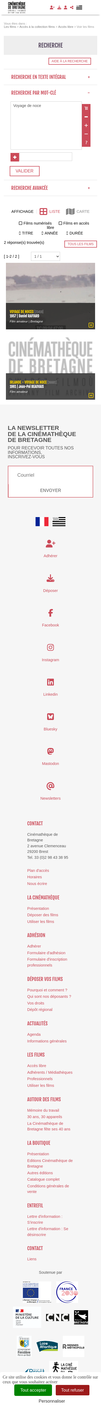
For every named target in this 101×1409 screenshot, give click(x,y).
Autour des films (44, 1099)
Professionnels (40, 1079)
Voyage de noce (46, 105)
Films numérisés (37, 223)
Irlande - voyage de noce (28, 382)
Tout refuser (72, 1390)
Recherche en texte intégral (50, 77)
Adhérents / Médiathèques (49, 1072)
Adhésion (36, 935)
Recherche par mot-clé (50, 93)
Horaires (34, 877)
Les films (36, 1055)
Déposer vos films (45, 979)
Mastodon (50, 763)
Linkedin (50, 694)
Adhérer (34, 946)
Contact (35, 823)
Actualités (37, 1023)
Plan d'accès (38, 870)
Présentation (38, 908)
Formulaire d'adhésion (46, 953)
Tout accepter (33, 1390)
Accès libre (36, 1066)
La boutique (38, 1143)
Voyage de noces (22, 311)
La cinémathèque (43, 897)
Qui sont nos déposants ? (49, 996)
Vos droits (35, 1003)
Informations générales (47, 1041)
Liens (31, 1259)
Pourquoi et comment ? (47, 990)
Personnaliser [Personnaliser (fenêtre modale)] (52, 1401)
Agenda (34, 1034)
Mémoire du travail (43, 1110)
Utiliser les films (40, 921)
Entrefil (35, 1205)
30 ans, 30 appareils (44, 1117)
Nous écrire (37, 883)
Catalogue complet (43, 1179)
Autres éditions (40, 1173)
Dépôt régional (40, 1009)
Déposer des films (42, 915)
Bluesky (50, 729)
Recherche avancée (50, 188)
